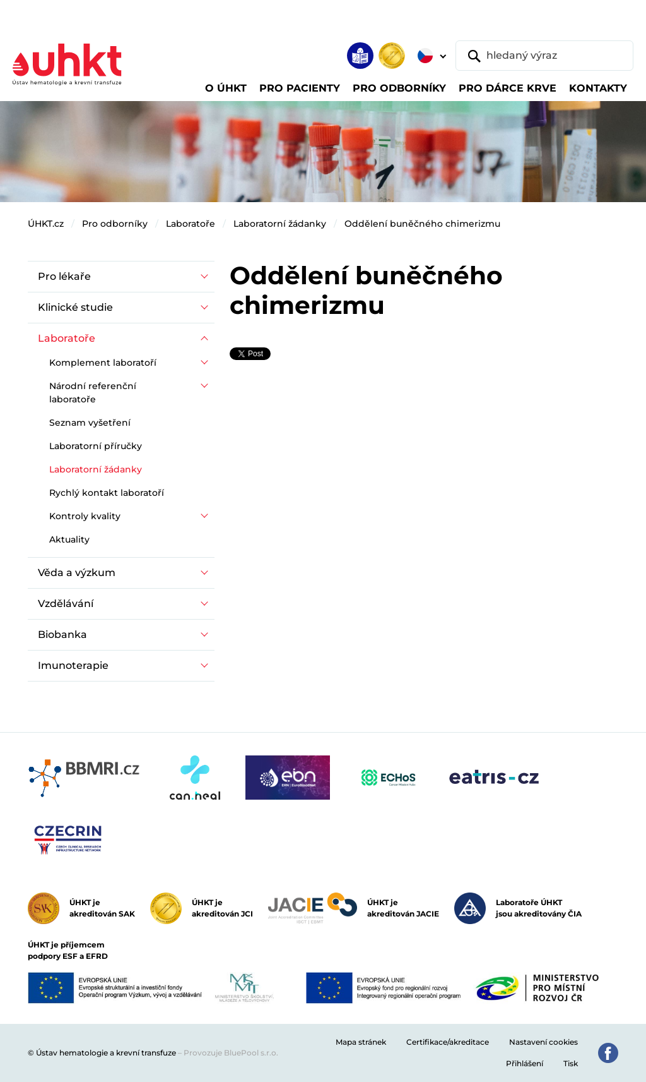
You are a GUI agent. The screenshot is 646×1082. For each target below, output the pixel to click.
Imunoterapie (73, 665)
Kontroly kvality (84, 516)
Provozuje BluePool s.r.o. (231, 1052)
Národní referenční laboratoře (92, 392)
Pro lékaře (64, 276)
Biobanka (62, 634)
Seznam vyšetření (90, 422)
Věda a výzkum (76, 573)
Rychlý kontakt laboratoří (106, 492)
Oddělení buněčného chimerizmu (422, 223)
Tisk (570, 1063)
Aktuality (69, 539)
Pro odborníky (115, 223)
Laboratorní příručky (95, 446)
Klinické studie (75, 307)
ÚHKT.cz (46, 223)
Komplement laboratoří (102, 362)
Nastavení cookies (543, 1042)
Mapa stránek (361, 1042)
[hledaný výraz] (544, 55)
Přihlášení (524, 1063)
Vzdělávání (65, 604)
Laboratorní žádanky (279, 223)
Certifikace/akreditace (447, 1042)
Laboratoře (190, 223)
